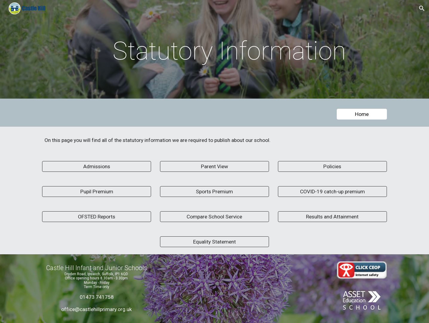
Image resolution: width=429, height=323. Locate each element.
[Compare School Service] (214, 216)
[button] (422, 8)
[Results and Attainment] (332, 216)
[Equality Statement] (214, 241)
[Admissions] (96, 166)
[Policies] (332, 166)
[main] (229, 51)
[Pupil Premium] (96, 191)
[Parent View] (214, 166)
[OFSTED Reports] (96, 216)
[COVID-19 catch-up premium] (332, 191)
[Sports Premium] (214, 191)
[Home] (362, 114)
